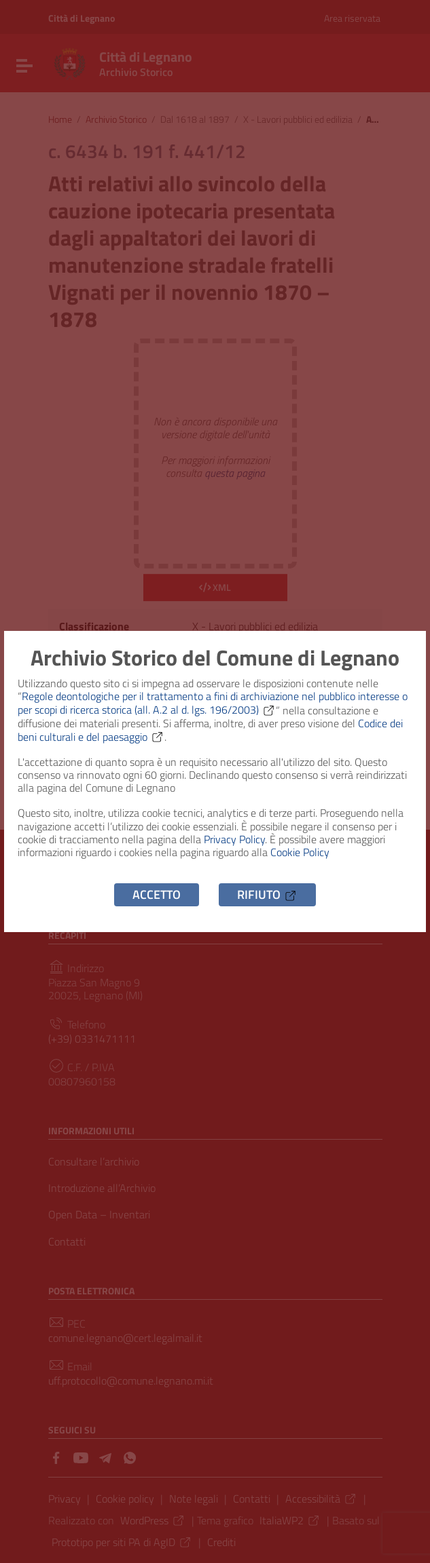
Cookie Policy (299, 852)
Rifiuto (267, 894)
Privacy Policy (234, 839)
